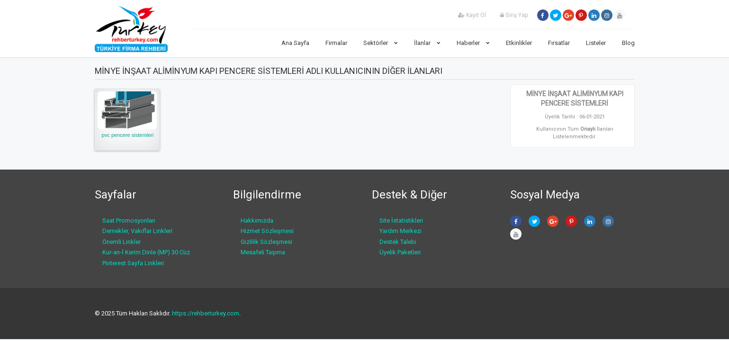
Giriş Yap (514, 15)
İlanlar (427, 42)
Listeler (596, 42)
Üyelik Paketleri (400, 252)
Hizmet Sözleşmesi (267, 230)
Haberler (473, 42)
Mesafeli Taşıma (263, 252)
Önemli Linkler (121, 241)
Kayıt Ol (472, 15)
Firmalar (336, 42)
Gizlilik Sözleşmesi (266, 241)
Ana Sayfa (295, 42)
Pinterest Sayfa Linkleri (133, 263)
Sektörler (380, 42)
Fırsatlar (559, 42)
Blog (628, 42)
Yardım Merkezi (400, 230)
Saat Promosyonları (128, 220)
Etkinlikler (519, 42)
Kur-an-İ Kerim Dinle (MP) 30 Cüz (146, 252)
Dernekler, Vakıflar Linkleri (137, 230)
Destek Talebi (397, 241)
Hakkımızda (257, 220)
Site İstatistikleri (401, 220)
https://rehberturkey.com (205, 313)
